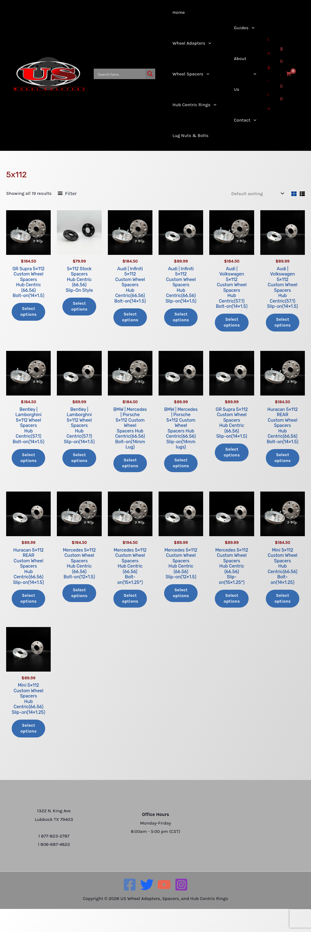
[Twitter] (147, 907)
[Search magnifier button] (150, 73)
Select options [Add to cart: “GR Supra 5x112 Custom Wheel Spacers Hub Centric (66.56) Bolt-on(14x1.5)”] (28, 313)
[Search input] (120, 74)
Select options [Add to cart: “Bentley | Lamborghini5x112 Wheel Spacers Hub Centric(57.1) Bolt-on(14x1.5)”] (28, 461)
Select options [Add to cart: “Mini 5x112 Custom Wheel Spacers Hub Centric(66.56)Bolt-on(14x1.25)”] (282, 609)
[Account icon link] (269, 73)
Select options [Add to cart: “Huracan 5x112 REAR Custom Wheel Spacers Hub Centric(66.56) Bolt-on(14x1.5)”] (282, 461)
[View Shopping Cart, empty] (286, 74)
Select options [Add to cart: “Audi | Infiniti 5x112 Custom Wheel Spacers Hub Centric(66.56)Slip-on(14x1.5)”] (181, 318)
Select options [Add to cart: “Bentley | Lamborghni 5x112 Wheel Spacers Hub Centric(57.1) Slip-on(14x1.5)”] (79, 461)
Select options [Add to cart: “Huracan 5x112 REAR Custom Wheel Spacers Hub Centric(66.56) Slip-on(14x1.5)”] (28, 609)
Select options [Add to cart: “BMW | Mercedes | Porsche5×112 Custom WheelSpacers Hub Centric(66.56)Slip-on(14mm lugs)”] (181, 472)
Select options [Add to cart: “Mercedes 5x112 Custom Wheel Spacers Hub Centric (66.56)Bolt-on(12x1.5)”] (79, 609)
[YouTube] (164, 907)
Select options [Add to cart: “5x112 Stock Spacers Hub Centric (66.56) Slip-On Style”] (79, 307)
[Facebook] (129, 907)
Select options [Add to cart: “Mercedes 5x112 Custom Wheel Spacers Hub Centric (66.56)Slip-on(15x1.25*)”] (231, 614)
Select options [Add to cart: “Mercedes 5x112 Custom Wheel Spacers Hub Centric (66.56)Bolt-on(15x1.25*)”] (130, 614)
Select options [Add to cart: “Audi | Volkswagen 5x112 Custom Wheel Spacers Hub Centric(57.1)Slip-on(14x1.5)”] (282, 324)
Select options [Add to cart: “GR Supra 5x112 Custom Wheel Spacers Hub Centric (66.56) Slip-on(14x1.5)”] (231, 455)
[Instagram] (181, 907)
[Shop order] (257, 193)
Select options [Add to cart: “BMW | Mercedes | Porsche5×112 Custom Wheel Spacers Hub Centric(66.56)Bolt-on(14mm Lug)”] (130, 472)
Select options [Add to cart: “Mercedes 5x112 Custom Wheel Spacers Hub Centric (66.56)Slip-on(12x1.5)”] (181, 609)
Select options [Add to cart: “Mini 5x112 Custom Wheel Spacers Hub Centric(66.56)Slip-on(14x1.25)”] (28, 751)
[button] (189, 43)
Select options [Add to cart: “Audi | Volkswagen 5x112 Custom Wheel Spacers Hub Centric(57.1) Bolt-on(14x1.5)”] (231, 324)
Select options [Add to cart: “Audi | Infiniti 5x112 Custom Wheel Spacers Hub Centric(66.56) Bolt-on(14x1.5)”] (130, 318)
